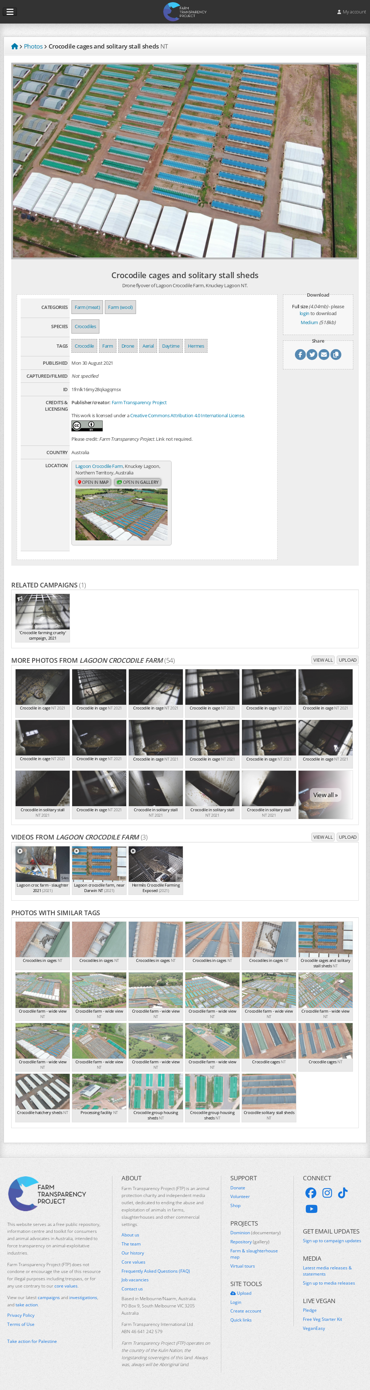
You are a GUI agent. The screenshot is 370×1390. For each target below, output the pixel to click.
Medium (309, 322)
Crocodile (84, 346)
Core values (133, 1262)
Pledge (310, 1310)
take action (27, 1305)
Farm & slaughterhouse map (254, 1254)
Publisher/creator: (91, 402)
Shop (235, 1206)
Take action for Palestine (32, 1341)
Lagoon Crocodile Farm (99, 466)
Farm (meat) (87, 307)
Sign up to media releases (329, 1283)
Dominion (255, 1233)
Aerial (148, 346)
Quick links (241, 1320)
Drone (128, 346)
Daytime (171, 346)
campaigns (49, 1297)
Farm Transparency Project (139, 402)
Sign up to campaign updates (332, 1241)
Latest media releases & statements (327, 1271)
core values (66, 1286)
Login (235, 1302)
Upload (348, 660)
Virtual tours (242, 1266)
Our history (133, 1253)
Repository (250, 1242)
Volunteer (240, 1196)
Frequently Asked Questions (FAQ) (156, 1271)
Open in (93, 482)
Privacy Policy (20, 1315)
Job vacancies (135, 1280)
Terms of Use (20, 1324)
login (304, 313)
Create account (245, 1311)
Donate (237, 1188)
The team (131, 1244)
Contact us (132, 1289)
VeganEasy (314, 1328)
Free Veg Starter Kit (322, 1319)
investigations (83, 1297)
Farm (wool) (120, 307)
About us (130, 1235)
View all (323, 660)
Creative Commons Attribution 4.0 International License (187, 415)
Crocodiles (85, 326)
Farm (107, 346)
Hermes (196, 346)
